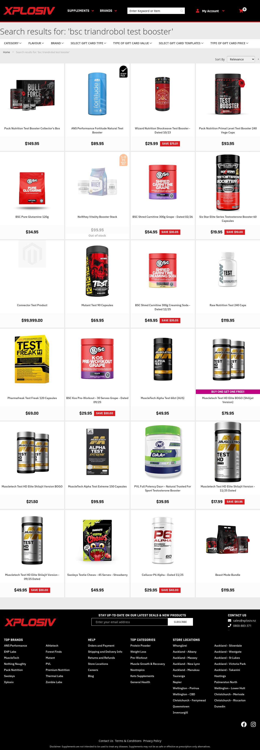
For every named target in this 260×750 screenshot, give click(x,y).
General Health (140, 682)
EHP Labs (10, 651)
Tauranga (179, 676)
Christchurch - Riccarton (230, 700)
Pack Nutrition (13, 670)
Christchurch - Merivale (229, 694)
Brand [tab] (56, 43)
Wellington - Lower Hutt (229, 688)
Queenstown (181, 706)
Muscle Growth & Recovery (147, 664)
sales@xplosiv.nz (244, 620)
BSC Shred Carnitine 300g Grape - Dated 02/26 (162, 217)
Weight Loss (138, 651)
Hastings (220, 676)
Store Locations (98, 664)
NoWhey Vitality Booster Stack (97, 217)
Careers (93, 670)
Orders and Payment (101, 645)
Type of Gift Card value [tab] (131, 43)
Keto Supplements (142, 676)
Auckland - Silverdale (228, 645)
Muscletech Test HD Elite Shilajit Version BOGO (32, 486)
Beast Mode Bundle (227, 575)
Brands (106, 10)
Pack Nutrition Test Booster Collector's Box (32, 128)
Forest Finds (54, 651)
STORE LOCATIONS (186, 639)
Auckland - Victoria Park (230, 664)
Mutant (50, 658)
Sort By (220, 59)
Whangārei (180, 645)
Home (7, 52)
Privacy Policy (152, 741)
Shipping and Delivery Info (105, 651)
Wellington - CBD (184, 694)
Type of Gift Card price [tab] (227, 43)
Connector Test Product (32, 305)
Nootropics (137, 670)
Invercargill (180, 712)
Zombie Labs (54, 682)
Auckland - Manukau (186, 670)
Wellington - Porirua (186, 688)
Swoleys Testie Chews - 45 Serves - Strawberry (97, 575)
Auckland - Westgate (228, 651)
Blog (91, 676)
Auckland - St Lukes (227, 658)
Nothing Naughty (15, 664)
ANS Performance (15, 645)
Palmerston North (225, 682)
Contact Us (106, 741)
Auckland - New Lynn (186, 664)
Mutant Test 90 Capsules (97, 305)
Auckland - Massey (185, 658)
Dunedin (219, 706)
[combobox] (156, 11)
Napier (177, 682)
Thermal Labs (54, 676)
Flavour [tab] (34, 43)
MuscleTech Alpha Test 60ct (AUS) (162, 398)
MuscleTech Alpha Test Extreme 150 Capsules (97, 486)
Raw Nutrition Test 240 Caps (228, 305)
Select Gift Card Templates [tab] (179, 43)
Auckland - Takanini (227, 670)
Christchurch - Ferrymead (189, 700)
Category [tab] (11, 43)
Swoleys (9, 676)
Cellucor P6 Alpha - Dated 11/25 (162, 575)
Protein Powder (140, 645)
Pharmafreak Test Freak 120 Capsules (32, 398)
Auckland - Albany (184, 651)
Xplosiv (9, 682)
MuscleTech (11, 658)
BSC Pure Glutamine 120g (32, 217)
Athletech (52, 645)
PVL (48, 664)
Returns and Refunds (101, 658)
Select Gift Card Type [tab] (87, 43)
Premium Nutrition (58, 670)
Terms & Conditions (128, 741)
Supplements (78, 10)
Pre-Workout (138, 658)
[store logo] (30, 11)
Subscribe (180, 621)
